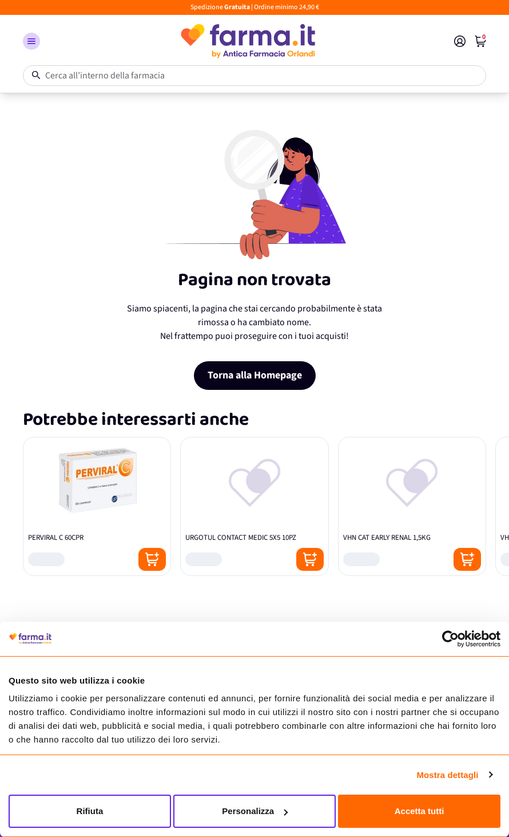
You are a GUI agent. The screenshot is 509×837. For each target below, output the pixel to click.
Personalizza (255, 811)
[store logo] (247, 41)
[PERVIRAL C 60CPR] (96, 506)
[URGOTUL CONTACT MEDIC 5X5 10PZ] (254, 506)
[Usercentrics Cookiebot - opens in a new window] (450, 639)
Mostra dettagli (447, 775)
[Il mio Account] (460, 41)
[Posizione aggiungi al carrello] (152, 559)
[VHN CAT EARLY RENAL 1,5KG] (412, 506)
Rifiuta (90, 811)
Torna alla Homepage (255, 375)
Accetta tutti (419, 811)
